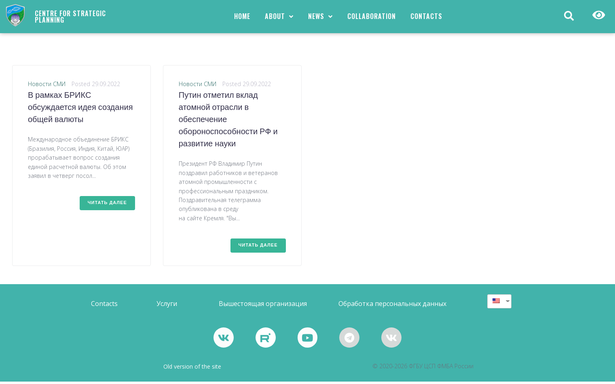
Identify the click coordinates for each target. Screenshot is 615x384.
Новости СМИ (47, 86)
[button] (104, 306)
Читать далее (107, 205)
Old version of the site (192, 369)
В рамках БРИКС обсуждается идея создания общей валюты (80, 110)
